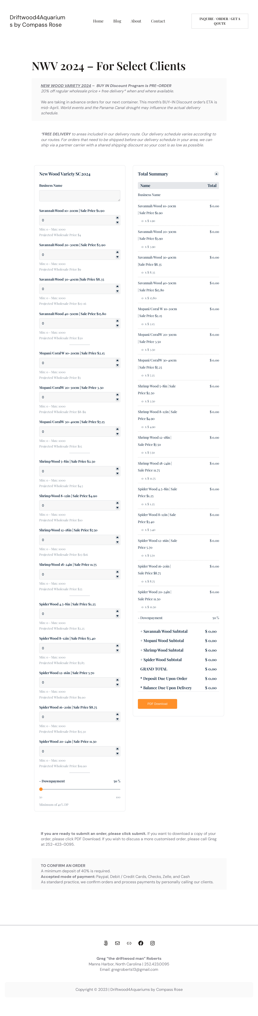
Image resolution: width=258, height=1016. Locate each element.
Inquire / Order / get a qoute (220, 20)
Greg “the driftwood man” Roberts (129, 958)
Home (98, 20)
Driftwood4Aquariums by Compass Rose (37, 21)
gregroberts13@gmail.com (134, 969)
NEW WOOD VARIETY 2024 (66, 85)
